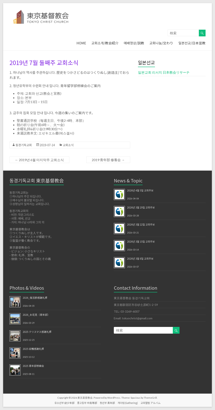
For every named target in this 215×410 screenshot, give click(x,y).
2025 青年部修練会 (33, 366)
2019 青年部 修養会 (108, 160)
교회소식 (68, 145)
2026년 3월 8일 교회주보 (140, 258)
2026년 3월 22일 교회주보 (141, 224)
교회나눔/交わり (161, 42)
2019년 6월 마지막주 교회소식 (39, 160)
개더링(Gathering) (128, 403)
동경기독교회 (24, 145)
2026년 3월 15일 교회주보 (141, 241)
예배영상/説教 (134, 42)
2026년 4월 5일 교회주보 (140, 190)
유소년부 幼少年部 (65, 403)
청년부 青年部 (107, 403)
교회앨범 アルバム (151, 403)
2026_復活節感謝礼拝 (35, 297)
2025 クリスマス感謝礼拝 (37, 331)
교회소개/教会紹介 (104, 42)
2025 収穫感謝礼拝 (33, 348)
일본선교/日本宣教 (192, 42)
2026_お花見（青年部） (36, 314)
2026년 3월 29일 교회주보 (141, 207)
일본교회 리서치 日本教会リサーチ (164, 72)
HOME (81, 42)
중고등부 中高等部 (87, 403)
